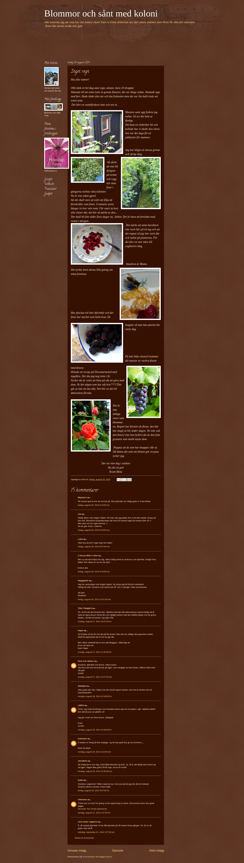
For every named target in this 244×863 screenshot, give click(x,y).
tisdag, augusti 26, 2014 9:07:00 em (94, 546)
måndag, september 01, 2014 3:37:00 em (96, 832)
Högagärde (83, 580)
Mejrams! (82, 497)
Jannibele (82, 761)
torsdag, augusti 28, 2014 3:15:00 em (94, 752)
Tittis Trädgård (85, 608)
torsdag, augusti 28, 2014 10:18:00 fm (95, 696)
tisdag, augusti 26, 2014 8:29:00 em (94, 530)
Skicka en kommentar (84, 838)
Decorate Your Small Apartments (92, 809)
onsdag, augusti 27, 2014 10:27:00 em (95, 677)
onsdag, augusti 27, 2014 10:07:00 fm (94, 621)
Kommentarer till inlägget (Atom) (97, 857)
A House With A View (88, 555)
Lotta (80, 539)
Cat (79, 514)
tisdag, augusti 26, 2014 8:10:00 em (94, 505)
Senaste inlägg (77, 850)
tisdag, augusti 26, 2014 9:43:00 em (94, 571)
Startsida (117, 850)
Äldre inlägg (156, 850)
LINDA (81, 705)
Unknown (82, 738)
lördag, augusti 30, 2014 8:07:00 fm (93, 790)
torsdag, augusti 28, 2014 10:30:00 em (95, 771)
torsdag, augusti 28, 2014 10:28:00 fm (95, 730)
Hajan (80, 630)
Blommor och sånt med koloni (101, 13)
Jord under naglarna (87, 822)
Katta (80, 780)
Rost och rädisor (86, 661)
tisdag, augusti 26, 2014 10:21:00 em (94, 599)
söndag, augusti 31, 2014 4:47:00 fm (94, 813)
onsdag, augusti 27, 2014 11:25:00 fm (94, 652)
